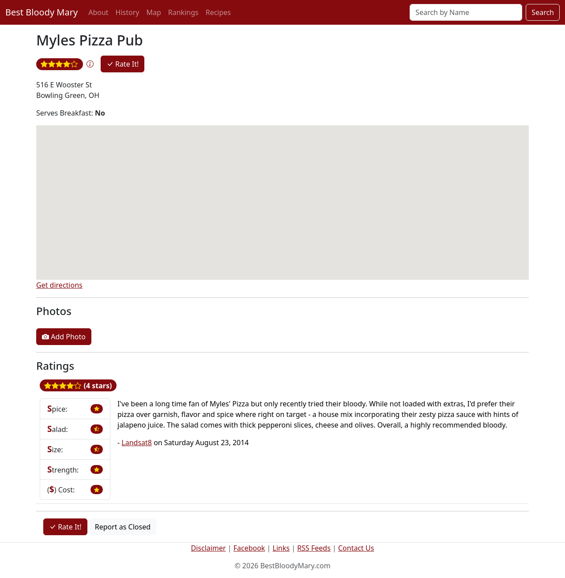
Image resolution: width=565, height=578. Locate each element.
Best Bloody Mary (41, 12)
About (98, 12)
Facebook (249, 548)
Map (153, 12)
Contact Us (356, 548)
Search (542, 12)
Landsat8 (136, 442)
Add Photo (64, 337)
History (127, 12)
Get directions (59, 285)
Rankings (183, 12)
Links (281, 548)
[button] (90, 64)
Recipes (218, 12)
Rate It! (122, 64)
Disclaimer (208, 548)
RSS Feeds (314, 548)
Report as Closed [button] (123, 527)
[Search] (466, 12)
